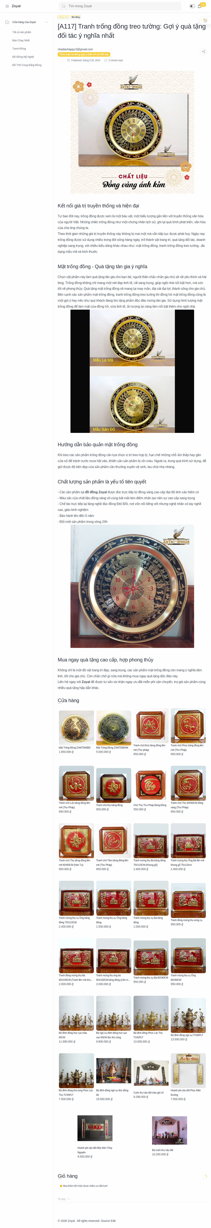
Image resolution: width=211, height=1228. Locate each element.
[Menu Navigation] (7, 6)
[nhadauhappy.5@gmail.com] (75, 49)
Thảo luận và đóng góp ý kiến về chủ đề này (84, 54)
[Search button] (64, 6)
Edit (113, 1220)
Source (105, 1220)
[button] (192, 6)
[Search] (120, 6)
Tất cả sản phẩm (21, 32)
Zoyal (16, 6)
